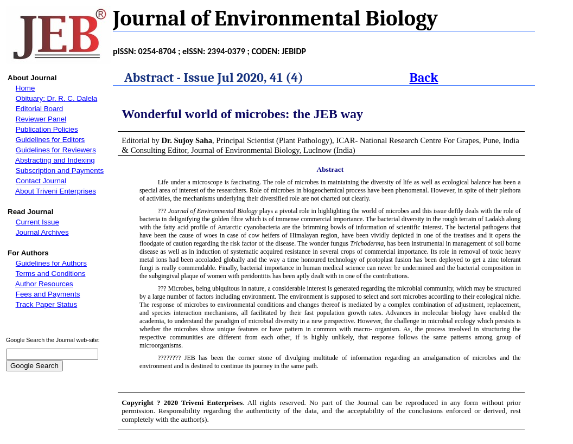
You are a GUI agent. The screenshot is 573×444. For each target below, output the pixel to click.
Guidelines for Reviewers (56, 150)
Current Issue (37, 222)
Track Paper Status (47, 304)
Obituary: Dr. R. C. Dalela (56, 98)
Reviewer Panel (41, 119)
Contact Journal (41, 181)
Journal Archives (42, 232)
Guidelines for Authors (51, 263)
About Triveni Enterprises (55, 191)
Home (25, 88)
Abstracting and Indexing (55, 160)
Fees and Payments (48, 294)
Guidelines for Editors (50, 140)
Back (424, 77)
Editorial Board (39, 109)
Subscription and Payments (60, 170)
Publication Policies (47, 129)
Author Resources (44, 284)
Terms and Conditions (51, 273)
